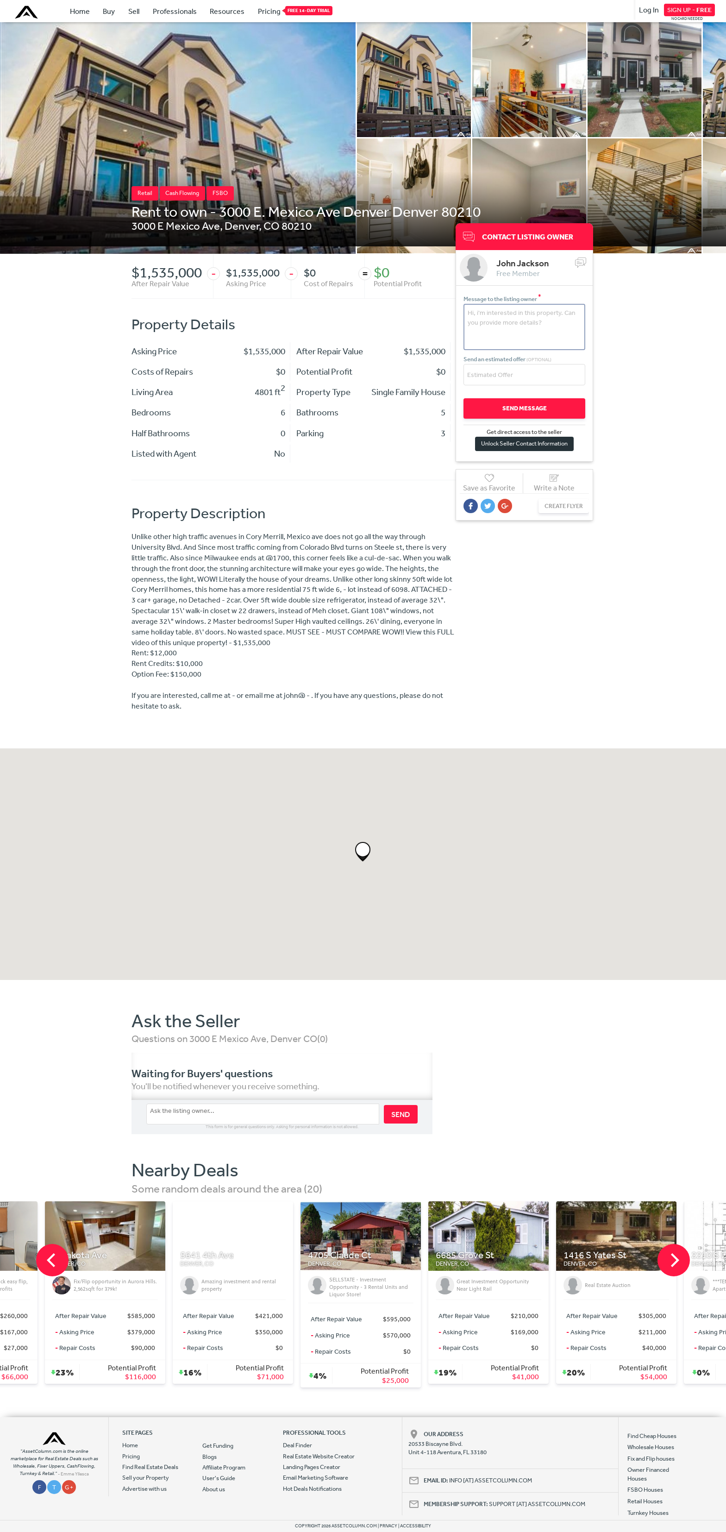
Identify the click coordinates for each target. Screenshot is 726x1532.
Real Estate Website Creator (319, 1456)
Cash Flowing (182, 193)
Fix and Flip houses (651, 1459)
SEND (400, 1114)
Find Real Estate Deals (150, 1467)
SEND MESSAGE (524, 408)
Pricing (269, 10)
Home (80, 11)
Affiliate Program (223, 1467)
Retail (145, 193)
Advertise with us (144, 1489)
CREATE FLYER (563, 506)
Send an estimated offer (507, 359)
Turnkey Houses (648, 1513)
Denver (242, 225)
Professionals (175, 11)
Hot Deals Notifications (312, 1489)
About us (213, 1489)
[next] (673, 1260)
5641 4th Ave (337, 1255)
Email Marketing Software (315, 1478)
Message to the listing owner (502, 299)
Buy (109, 11)
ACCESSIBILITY (415, 1526)
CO (271, 225)
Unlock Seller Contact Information (524, 443)
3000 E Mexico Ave (175, 225)
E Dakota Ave (209, 1255)
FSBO (220, 193)
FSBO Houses (645, 1490)
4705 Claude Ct (469, 1255)
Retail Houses (645, 1501)
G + (69, 1487)
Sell (133, 11)
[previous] (52, 1260)
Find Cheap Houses (651, 1436)
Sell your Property (145, 1478)
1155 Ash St (79, 1255)
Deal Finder (297, 1445)
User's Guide (218, 1478)
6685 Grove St (595, 1255)
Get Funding (217, 1446)
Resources (227, 11)
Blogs (209, 1457)
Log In (649, 9)
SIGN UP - (689, 10)
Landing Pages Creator (311, 1467)
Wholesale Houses (650, 1447)
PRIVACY (388, 1526)
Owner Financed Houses (648, 1474)
